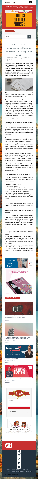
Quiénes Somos (15, 471)
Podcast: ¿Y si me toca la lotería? (13, 379)
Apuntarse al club (25, 412)
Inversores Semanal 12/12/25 (12, 358)
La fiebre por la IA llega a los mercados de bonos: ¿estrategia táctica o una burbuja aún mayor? (17, 338)
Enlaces (9, 473)
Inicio (9, 471)
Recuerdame (12, 411)
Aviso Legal (28, 471)
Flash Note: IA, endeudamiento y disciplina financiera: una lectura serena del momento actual (18, 316)
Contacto (22, 471)
